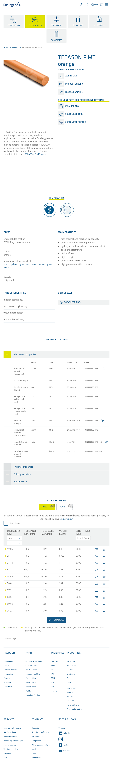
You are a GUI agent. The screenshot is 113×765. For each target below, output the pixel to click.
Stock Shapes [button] (35, 25)
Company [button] (37, 719)
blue (33, 264)
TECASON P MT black (35, 154)
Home (6, 48)
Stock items (14, 523)
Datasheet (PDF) (72, 302)
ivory (6, 267)
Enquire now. (66, 518)
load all (59, 619)
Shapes (15, 48)
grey (22, 264)
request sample (74, 92)
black (6, 264)
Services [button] (9, 719)
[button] (106, 4)
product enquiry (74, 84)
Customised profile (75, 122)
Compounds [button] (14, 25)
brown (41, 264)
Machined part (73, 106)
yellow (14, 264)
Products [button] (10, 652)
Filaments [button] (78, 25)
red (27, 264)
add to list (71, 76)
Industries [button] (74, 652)
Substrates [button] (56, 40)
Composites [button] (56, 25)
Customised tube (74, 114)
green (49, 264)
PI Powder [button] (99, 25)
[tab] (56, 354)
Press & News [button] (67, 719)
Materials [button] (57, 652)
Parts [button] (29, 652)
